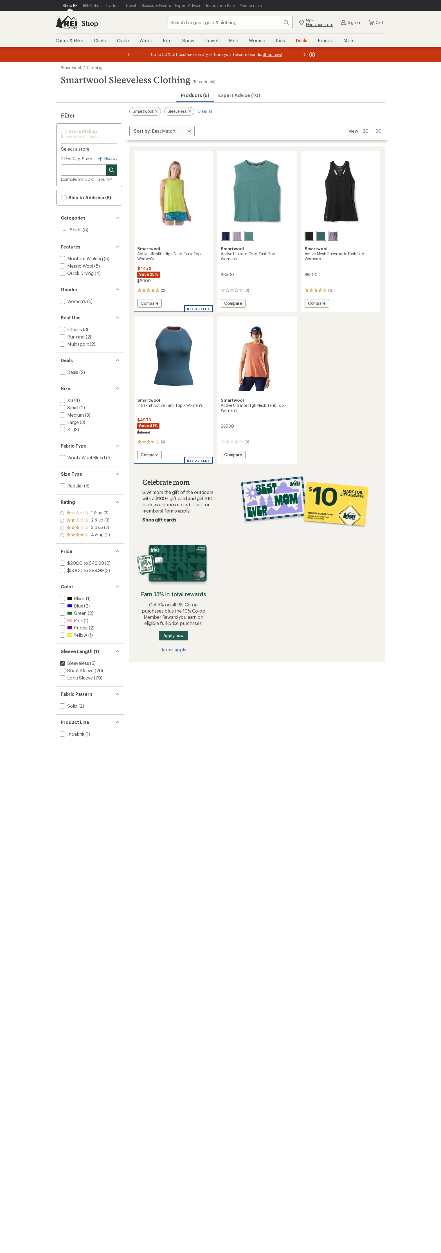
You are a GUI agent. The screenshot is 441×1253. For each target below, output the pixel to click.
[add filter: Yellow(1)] (73, 635)
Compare (149, 304)
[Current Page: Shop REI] (70, 5)
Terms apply (176, 510)
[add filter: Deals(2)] (68, 372)
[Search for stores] (111, 170)
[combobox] (230, 22)
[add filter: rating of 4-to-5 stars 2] (85, 513)
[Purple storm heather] (333, 236)
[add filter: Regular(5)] (71, 485)
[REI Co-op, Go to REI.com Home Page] (66, 22)
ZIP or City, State (76, 158)
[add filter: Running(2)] (72, 336)
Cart (376, 22)
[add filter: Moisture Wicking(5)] (81, 258)
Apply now (173, 635)
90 (378, 130)
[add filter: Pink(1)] (71, 620)
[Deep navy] (225, 236)
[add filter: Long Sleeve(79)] (76, 677)
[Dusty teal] (249, 236)
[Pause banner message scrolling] (312, 54)
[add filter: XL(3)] (66, 429)
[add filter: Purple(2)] (73, 627)
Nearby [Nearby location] (106, 158)
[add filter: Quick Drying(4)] (76, 273)
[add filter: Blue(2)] (71, 605)
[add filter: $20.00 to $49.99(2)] (81, 563)
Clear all (205, 111)
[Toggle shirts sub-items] (64, 230)
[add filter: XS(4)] (66, 400)
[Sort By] (162, 131)
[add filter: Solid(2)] (68, 705)
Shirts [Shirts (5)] (76, 229)
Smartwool (71, 67)
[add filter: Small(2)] (68, 407)
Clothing (94, 67)
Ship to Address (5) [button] (86, 197)
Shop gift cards (159, 519)
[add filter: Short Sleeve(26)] (76, 670)
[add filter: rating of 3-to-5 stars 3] (85, 520)
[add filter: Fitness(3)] (70, 329)
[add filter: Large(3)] (69, 422)
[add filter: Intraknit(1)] (72, 734)
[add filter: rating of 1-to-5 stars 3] (85, 535)
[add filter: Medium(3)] (71, 414)
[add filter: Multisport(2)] (74, 344)
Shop (90, 23)
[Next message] (304, 54)
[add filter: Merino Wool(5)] (76, 265)
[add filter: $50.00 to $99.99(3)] (81, 570)
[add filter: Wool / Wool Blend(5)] (82, 457)
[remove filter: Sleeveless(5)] (74, 663)
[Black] (309, 236)
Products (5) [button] (195, 95)
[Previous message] (128, 54)
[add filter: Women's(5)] (72, 301)
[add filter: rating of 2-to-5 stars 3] (85, 528)
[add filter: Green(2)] (73, 613)
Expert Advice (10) (239, 95)
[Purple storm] (237, 236)
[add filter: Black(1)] (72, 598)
